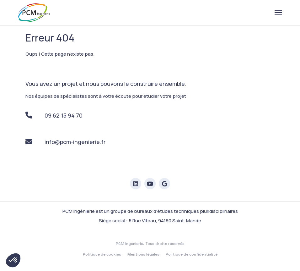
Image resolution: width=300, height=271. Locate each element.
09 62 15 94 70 (53, 115)
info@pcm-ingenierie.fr (65, 142)
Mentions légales (143, 254)
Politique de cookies (102, 254)
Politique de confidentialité (191, 254)
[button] (13, 260)
